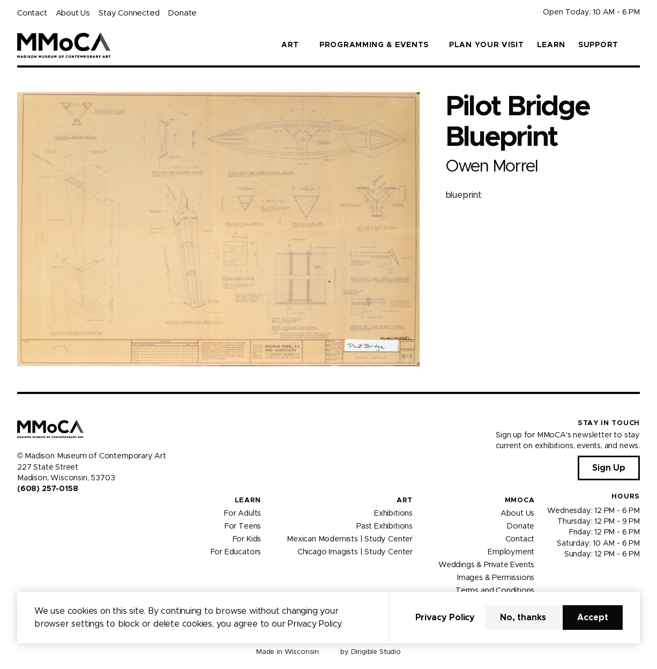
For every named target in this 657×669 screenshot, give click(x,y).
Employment (511, 551)
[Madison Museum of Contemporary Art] (64, 45)
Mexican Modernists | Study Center (350, 538)
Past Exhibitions (384, 526)
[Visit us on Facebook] (21, 512)
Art (405, 500)
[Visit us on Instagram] (34, 512)
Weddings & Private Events (486, 564)
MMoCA (520, 500)
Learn (551, 45)
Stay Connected (129, 13)
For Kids (247, 538)
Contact (32, 13)
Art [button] (290, 45)
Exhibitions (393, 513)
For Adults (242, 513)
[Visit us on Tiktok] (60, 512)
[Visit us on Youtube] (47, 512)
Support (598, 45)
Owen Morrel (491, 166)
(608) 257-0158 (47, 489)
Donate (182, 13)
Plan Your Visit (486, 45)
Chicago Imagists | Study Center (355, 551)
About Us (73, 13)
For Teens (243, 526)
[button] (635, 45)
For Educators (236, 551)
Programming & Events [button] (374, 45)
